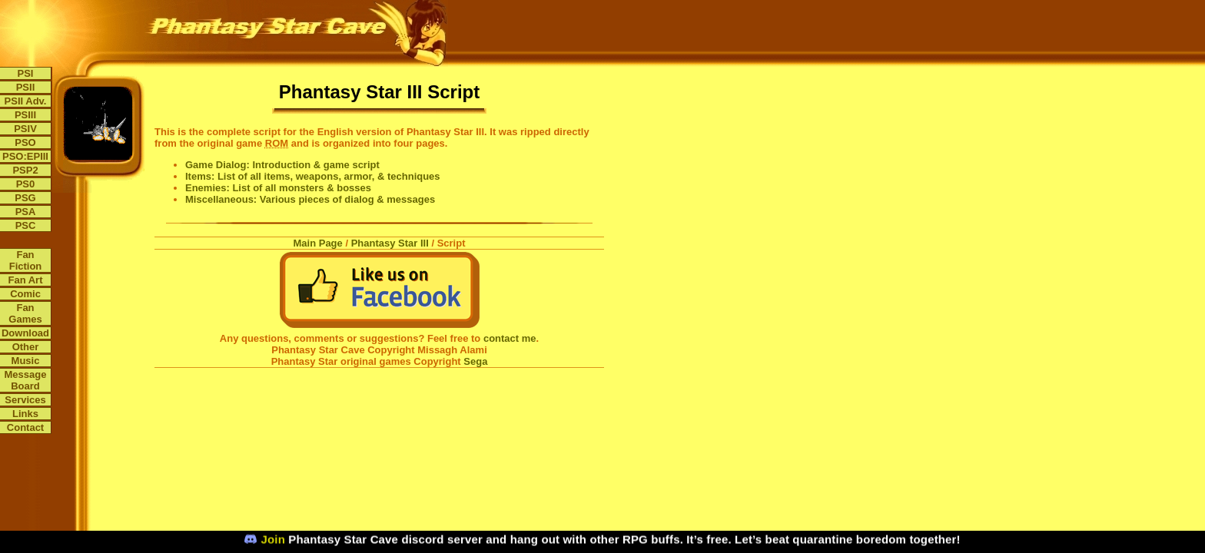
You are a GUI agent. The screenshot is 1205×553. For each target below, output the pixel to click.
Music (26, 360)
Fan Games (24, 313)
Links (25, 413)
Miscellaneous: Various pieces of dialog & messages (310, 199)
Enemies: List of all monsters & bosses (278, 188)
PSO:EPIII (25, 156)
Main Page (318, 243)
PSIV (25, 128)
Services (25, 400)
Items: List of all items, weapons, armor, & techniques (312, 176)
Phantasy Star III (390, 243)
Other (25, 347)
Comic (25, 294)
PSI (26, 73)
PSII (25, 87)
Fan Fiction (25, 260)
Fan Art (25, 280)
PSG (25, 198)
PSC (25, 225)
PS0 (25, 184)
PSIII (25, 115)
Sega (475, 361)
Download (25, 333)
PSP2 (25, 170)
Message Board (26, 380)
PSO (25, 142)
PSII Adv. (26, 101)
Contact (25, 427)
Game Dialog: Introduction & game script (282, 165)
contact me (509, 338)
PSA (25, 211)
